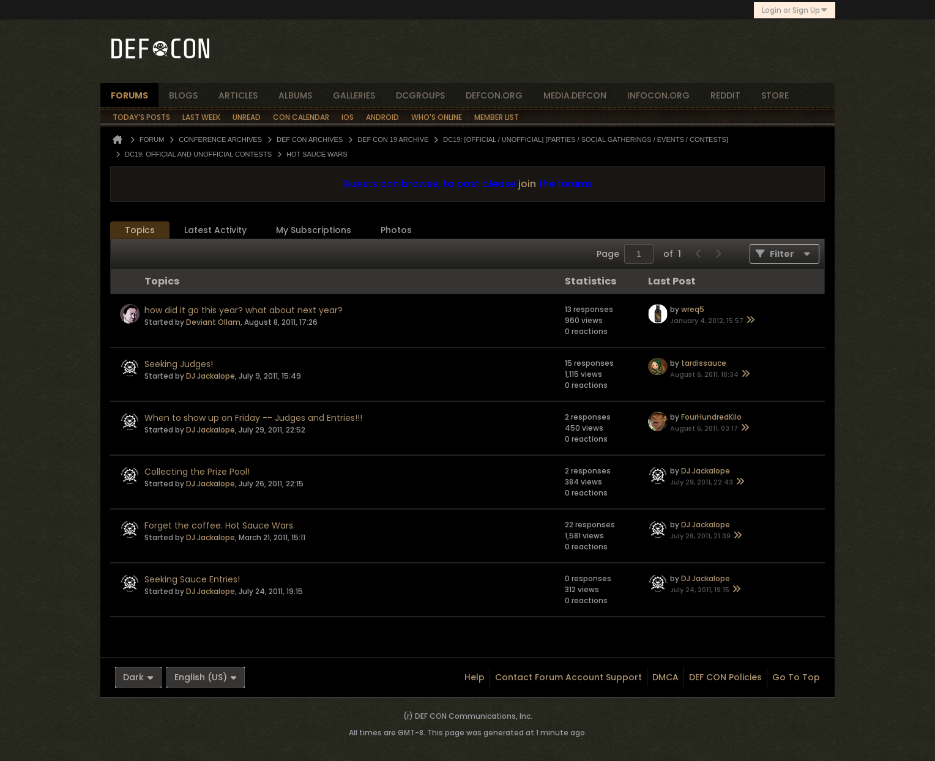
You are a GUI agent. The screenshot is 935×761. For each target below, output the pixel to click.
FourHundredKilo (711, 417)
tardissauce (703, 363)
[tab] (139, 230)
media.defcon (574, 95)
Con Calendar (301, 117)
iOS (347, 117)
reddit (725, 95)
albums (295, 95)
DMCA (665, 677)
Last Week (201, 117)
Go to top (796, 677)
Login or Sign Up (794, 10)
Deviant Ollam (213, 322)
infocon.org (658, 95)
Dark (138, 677)
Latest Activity (215, 230)
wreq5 (692, 309)
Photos (396, 230)
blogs (183, 95)
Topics (140, 230)
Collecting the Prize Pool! (197, 472)
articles (238, 95)
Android (382, 117)
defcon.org (494, 95)
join (527, 184)
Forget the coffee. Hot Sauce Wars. (219, 525)
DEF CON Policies (725, 677)
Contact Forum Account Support (568, 677)
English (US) (205, 677)
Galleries (354, 95)
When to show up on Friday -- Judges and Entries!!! (253, 418)
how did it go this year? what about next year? (243, 310)
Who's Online (436, 117)
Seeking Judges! (178, 364)
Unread (247, 117)
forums (129, 95)
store (775, 95)
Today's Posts (141, 117)
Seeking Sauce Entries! (192, 579)
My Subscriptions (313, 230)
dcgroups (420, 95)
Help (474, 677)
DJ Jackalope (210, 376)
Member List (496, 117)
